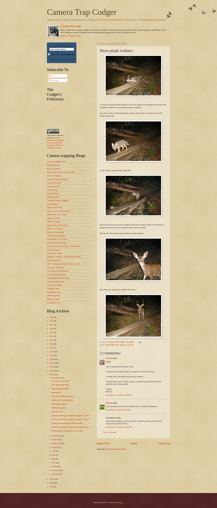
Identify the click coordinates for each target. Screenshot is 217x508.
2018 (52, 336)
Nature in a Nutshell (55, 229)
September (56, 443)
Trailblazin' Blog (53, 289)
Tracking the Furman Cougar (58, 278)
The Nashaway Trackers (56, 275)
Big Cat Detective (54, 169)
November (56, 436)
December (56, 378)
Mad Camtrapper (53, 222)
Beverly (109, 358)
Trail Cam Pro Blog (54, 285)
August (55, 447)
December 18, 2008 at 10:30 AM (118, 395)
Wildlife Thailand (53, 299)
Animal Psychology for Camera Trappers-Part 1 (70, 427)
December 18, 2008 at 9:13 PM (118, 410)
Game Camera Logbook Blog (58, 211)
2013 (52, 355)
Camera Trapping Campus (57, 179)
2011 (52, 363)
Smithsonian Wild (54, 260)
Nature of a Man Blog (55, 232)
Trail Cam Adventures (55, 282)
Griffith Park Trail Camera (57, 215)
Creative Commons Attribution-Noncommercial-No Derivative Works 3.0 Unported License (55, 143)
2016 (52, 344)
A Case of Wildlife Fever (56, 162)
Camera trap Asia (54, 183)
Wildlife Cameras (53, 296)
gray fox (123, 345)
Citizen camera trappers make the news (67, 423)
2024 (52, 321)
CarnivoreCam (52, 193)
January (55, 474)
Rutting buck (56, 393)
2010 (52, 367)
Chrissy (109, 403)
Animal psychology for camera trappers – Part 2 (70, 419)
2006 (52, 483)
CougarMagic (52, 204)
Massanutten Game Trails (57, 225)
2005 (52, 487)
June (54, 455)
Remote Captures (54, 250)
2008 (52, 375)
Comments (53, 80)
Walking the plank (58, 408)
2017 (52, 340)
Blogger (121, 502)
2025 (52, 317)
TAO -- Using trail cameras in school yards (63, 264)
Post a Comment (109, 432)
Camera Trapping (54, 176)
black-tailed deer (112, 345)
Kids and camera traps (60, 381)
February (55, 470)
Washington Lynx (53, 292)
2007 (52, 479)
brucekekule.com (53, 303)
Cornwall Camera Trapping (57, 200)
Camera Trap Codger (82, 11)
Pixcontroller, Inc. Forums (57, 239)
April (54, 463)
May (54, 459)
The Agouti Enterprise (55, 267)
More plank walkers (59, 404)
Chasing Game (53, 197)
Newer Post (103, 443)
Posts (51, 76)
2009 (52, 371)
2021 (52, 325)
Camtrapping (52, 190)
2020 (52, 329)
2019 (52, 332)
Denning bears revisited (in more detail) (66, 431)
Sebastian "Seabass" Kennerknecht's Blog (63, 257)
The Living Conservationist (57, 271)
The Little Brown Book (60, 385)
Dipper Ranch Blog (54, 207)
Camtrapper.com (53, 186)
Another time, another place (62, 400)
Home (134, 443)
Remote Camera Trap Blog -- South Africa (63, 246)
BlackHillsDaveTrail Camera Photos (61, 172)
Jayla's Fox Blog (53, 218)
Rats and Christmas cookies (62, 396)
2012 (52, 359)
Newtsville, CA (57, 412)
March (54, 466)
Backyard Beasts (53, 165)
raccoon (130, 345)
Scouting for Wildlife (55, 253)
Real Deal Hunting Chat (56, 243)
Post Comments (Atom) (117, 449)
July (53, 451)
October (55, 440)
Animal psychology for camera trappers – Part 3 (70, 416)
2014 (52, 352)
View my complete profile (71, 36)
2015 (52, 348)
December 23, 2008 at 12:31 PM (118, 427)
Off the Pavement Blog (56, 236)
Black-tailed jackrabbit (60, 389)
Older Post (164, 443)
